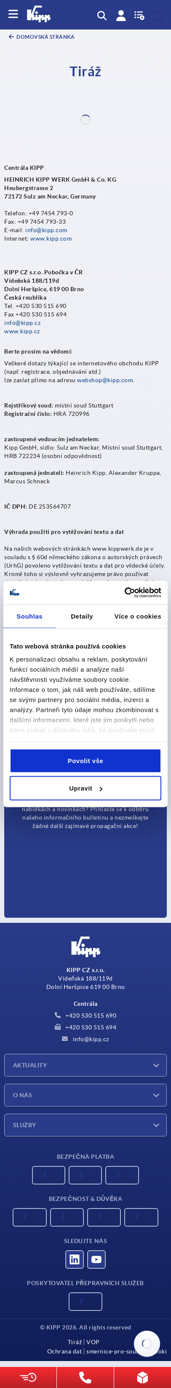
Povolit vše (86, 760)
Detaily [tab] (82, 615)
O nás (22, 1095)
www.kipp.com (51, 238)
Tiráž (75, 1342)
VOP (93, 1342)
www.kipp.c (20, 331)
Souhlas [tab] (29, 615)
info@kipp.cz (22, 322)
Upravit (85, 788)
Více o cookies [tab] (138, 615)
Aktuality (30, 1065)
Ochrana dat (64, 1351)
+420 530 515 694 (86, 1027)
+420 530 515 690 (86, 1015)
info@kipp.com (46, 230)
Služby (24, 1125)
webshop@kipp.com (105, 380)
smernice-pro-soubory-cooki (126, 1351)
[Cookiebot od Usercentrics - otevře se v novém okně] (124, 592)
